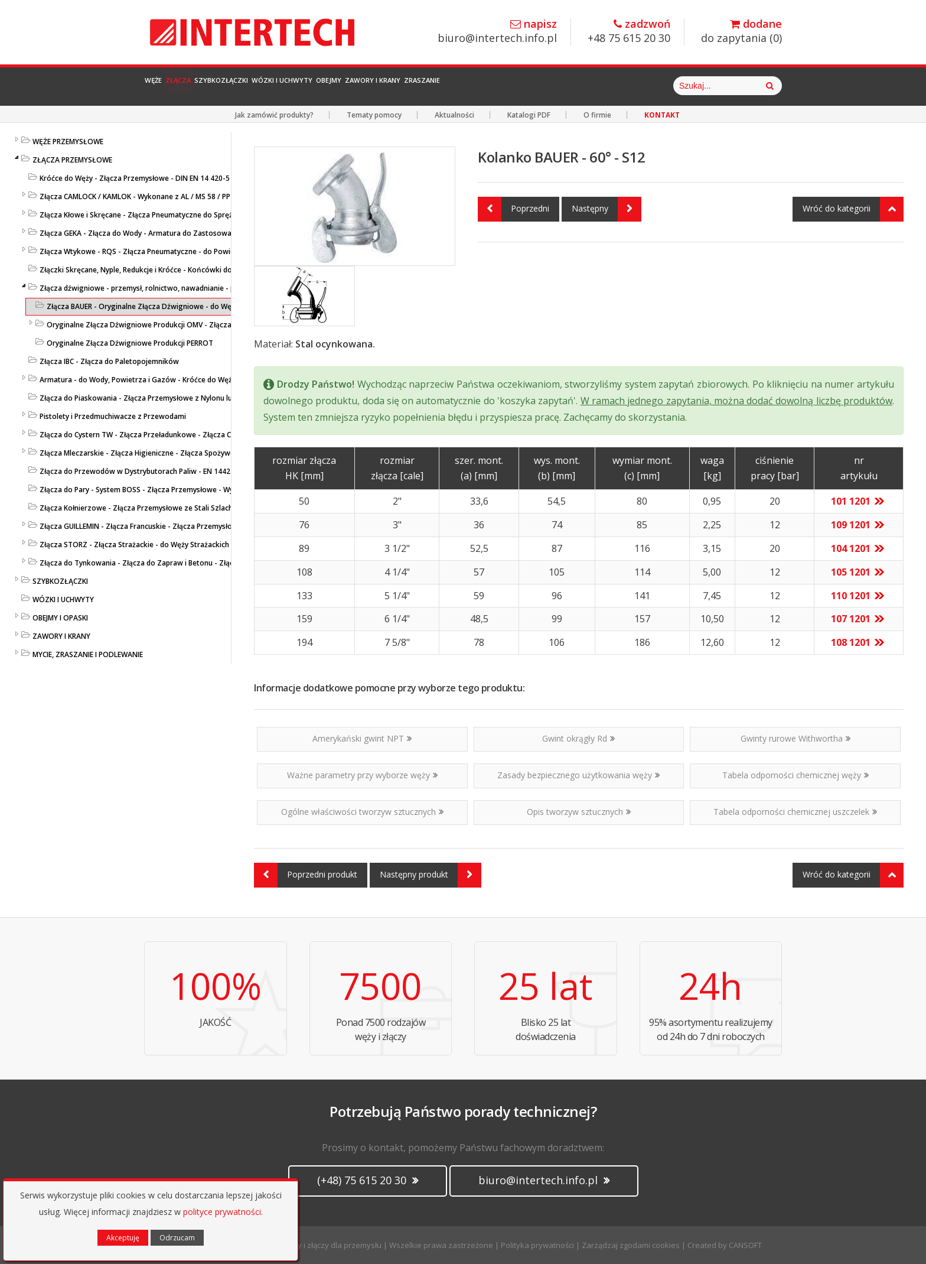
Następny (606, 209)
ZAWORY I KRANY (61, 636)
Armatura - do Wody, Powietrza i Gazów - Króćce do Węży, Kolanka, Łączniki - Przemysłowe (195, 380)
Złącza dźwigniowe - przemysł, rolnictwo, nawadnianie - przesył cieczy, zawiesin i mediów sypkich (204, 288)
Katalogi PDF (528, 115)
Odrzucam (177, 1238)
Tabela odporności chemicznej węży (795, 775)
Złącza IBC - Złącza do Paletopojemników (109, 361)
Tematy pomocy (374, 115)
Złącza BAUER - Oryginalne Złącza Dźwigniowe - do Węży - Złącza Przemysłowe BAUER (192, 306)
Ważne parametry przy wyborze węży (362, 775)
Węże (165, 86)
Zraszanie (610, 86)
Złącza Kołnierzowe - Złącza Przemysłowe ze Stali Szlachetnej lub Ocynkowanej (174, 508)
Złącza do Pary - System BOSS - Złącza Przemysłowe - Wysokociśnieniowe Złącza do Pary (190, 490)
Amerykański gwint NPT (362, 738)
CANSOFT (745, 1245)
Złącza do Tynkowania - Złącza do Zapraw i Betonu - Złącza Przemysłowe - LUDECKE (182, 563)
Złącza (214, 86)
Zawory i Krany (529, 86)
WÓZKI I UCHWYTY (63, 599)
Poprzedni (513, 209)
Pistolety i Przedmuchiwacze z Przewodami (113, 416)
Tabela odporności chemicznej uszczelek (795, 811)
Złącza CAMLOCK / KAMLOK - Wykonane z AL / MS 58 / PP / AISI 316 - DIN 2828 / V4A (180, 196)
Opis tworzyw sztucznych (579, 811)
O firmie (597, 115)
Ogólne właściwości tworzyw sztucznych (362, 811)
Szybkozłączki (286, 86)
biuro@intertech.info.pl (497, 31)
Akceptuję (122, 1238)
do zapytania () (741, 31)
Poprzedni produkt (305, 875)
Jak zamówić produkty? (274, 115)
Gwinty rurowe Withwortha (795, 738)
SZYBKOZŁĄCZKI (60, 581)
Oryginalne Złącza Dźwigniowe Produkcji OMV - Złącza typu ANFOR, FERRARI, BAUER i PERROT (203, 325)
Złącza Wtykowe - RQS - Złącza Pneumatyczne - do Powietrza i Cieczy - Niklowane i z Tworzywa (202, 251)
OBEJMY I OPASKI (60, 618)
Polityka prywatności (537, 1245)
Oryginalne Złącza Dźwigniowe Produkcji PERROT (130, 343)
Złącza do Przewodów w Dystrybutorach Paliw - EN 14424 (137, 471)
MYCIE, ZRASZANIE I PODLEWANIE (87, 654)
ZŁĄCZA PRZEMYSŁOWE (72, 160)
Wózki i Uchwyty (380, 86)
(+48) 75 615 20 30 (367, 1180)
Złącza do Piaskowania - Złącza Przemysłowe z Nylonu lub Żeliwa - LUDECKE (167, 398)
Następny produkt (430, 875)
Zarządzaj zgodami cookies (631, 1245)
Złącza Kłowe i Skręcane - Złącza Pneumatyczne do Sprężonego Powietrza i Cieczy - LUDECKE (197, 215)
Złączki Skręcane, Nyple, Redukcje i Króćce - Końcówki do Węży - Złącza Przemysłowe (184, 270)
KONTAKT (662, 115)
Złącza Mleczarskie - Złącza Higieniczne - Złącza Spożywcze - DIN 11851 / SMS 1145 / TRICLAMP (201, 453)
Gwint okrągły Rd (578, 738)
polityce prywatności (222, 1211)
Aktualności (454, 115)
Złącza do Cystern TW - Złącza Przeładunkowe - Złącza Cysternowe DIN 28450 (172, 435)
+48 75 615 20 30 (629, 31)
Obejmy (456, 86)
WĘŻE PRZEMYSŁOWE (67, 142)
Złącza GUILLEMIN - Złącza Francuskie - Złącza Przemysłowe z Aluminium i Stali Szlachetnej (193, 526)
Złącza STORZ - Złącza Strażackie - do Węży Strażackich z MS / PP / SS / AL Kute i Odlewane (194, 545)
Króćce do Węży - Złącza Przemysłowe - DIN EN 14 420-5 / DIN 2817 (153, 178)
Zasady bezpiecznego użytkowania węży (578, 775)
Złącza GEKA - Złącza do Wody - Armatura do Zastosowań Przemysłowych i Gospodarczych (194, 233)
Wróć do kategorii (853, 209)
